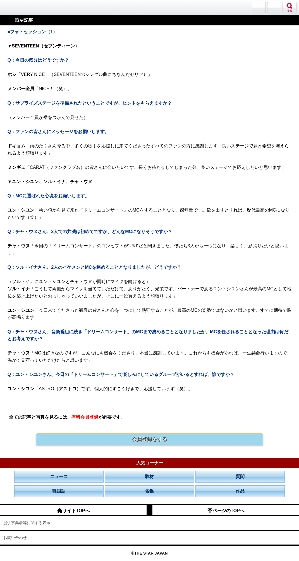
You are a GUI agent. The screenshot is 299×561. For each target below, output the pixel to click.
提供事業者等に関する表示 (26, 523)
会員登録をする (149, 439)
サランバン (258, 7)
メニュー (274, 7)
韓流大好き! (18, 7)
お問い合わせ (15, 537)
